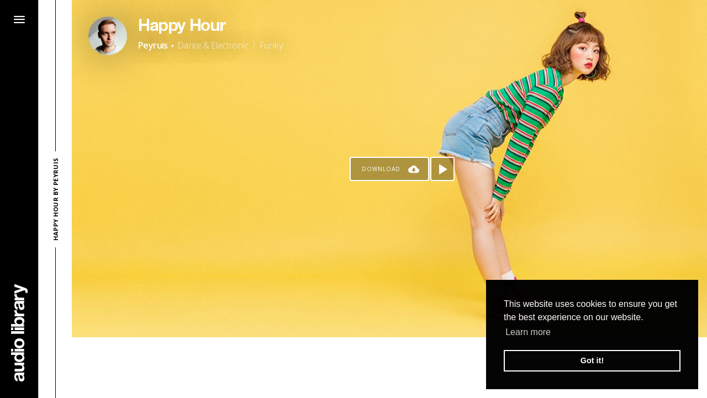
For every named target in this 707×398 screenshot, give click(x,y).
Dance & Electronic (212, 45)
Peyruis (153, 45)
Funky (271, 45)
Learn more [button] (528, 332)
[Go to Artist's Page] (107, 36)
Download (381, 169)
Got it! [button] (592, 360)
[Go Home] (19, 332)
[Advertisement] (389, 367)
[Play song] (442, 169)
